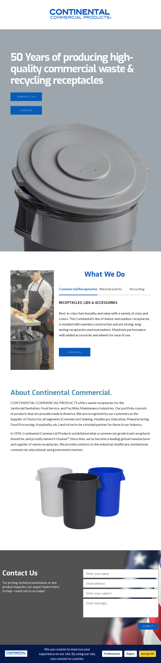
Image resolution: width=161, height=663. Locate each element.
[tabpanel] (105, 328)
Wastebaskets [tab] (110, 289)
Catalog (26, 110)
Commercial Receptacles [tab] (78, 289)
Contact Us (26, 96)
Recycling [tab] (137, 289)
